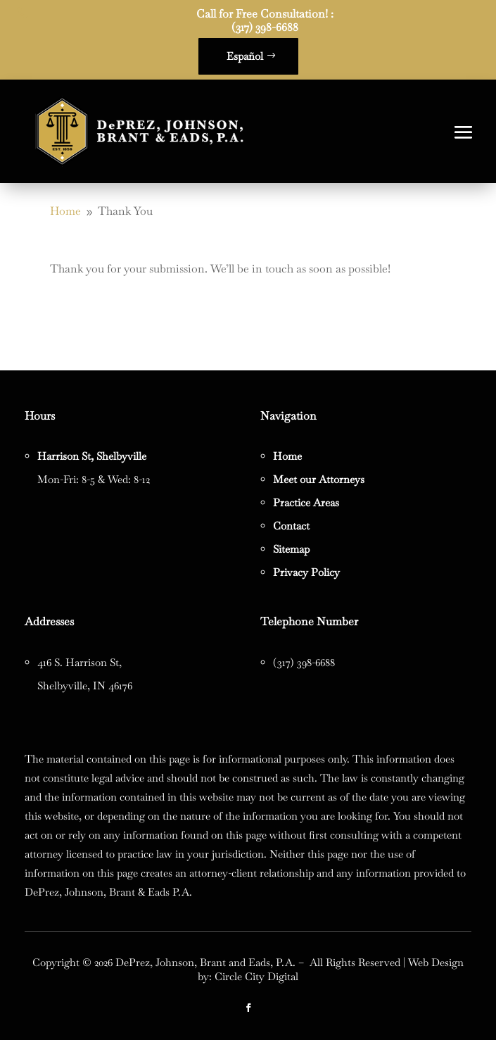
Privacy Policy (306, 572)
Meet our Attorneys (318, 479)
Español (245, 56)
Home (287, 456)
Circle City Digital (256, 976)
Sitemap (291, 549)
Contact (291, 525)
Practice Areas (306, 502)
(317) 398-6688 (264, 27)
